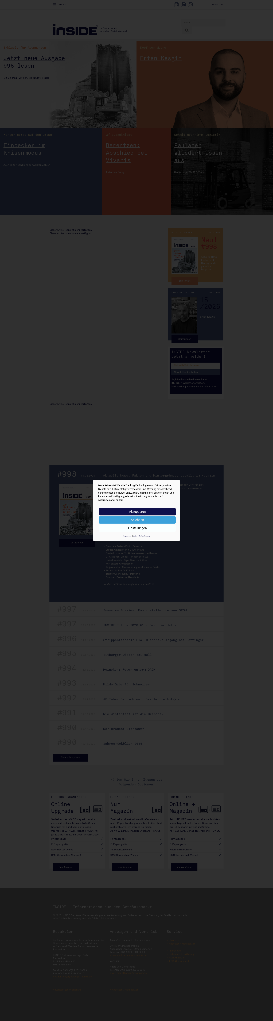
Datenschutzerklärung (141, 536)
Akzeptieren (137, 511)
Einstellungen (137, 528)
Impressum (127, 536)
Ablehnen (137, 520)
